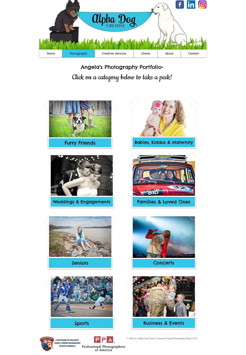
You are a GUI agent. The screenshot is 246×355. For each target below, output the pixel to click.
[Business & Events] (164, 323)
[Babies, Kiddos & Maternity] (164, 142)
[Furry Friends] (80, 142)
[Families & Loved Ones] (164, 202)
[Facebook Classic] (180, 4)
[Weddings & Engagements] (82, 202)
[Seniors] (80, 263)
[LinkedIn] (191, 4)
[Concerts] (164, 263)
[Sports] (82, 323)
